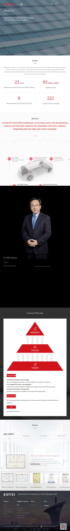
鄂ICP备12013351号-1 (33, 526)
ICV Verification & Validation (23, 513)
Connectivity (20, 510)
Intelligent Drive (20, 517)
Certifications (6, 516)
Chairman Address (7, 509)
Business (5, 507)
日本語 (65, 4)
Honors (5, 514)
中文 (56, 4)
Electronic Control (21, 515)
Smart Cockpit (20, 508)
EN (60, 4)
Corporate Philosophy (8, 511)
